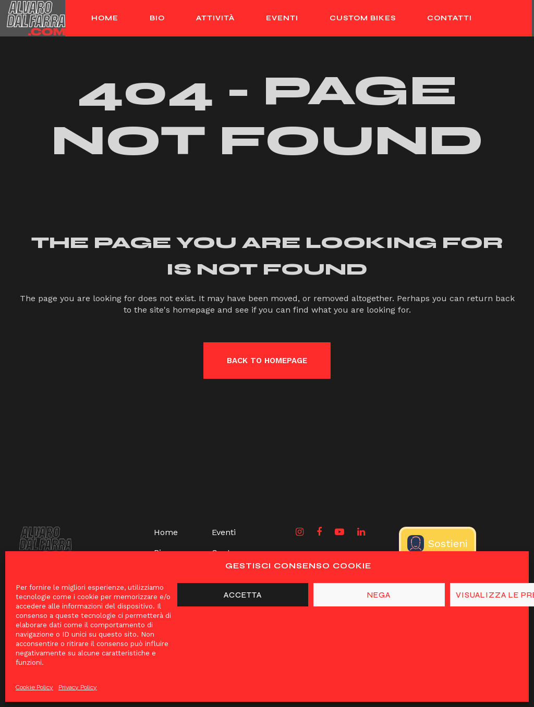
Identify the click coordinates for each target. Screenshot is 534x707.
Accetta (243, 595)
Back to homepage (267, 360)
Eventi (224, 532)
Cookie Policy (34, 687)
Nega (379, 595)
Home (166, 532)
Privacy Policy (77, 687)
